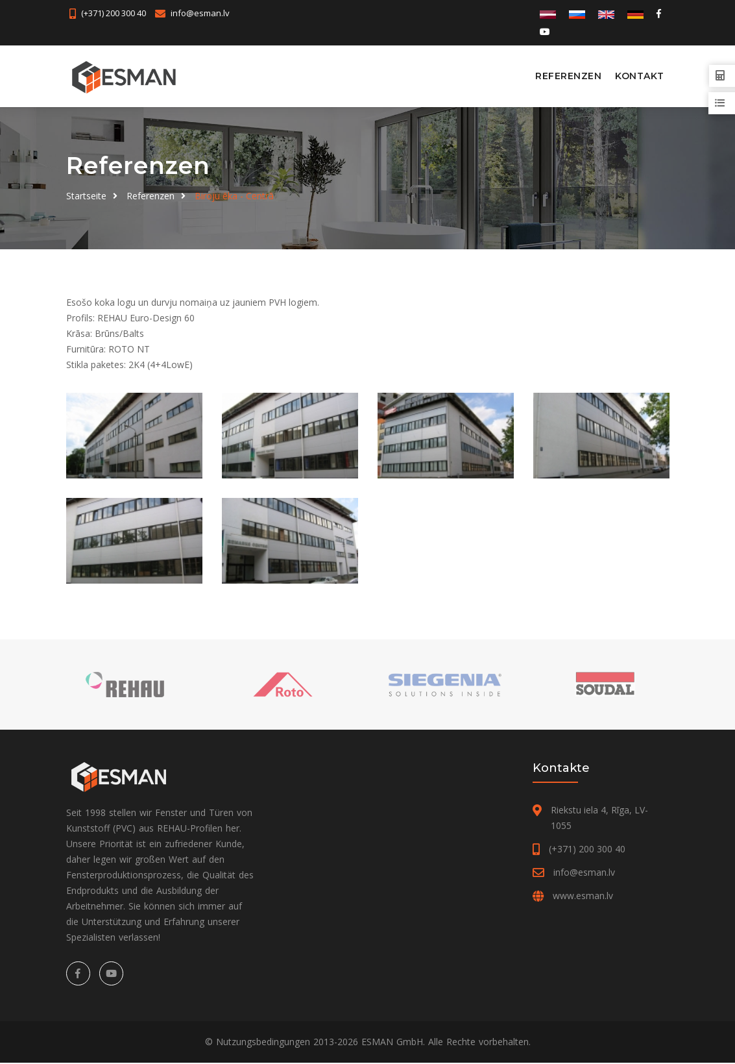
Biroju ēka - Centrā (234, 195)
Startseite (86, 195)
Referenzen (568, 76)
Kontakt (639, 76)
